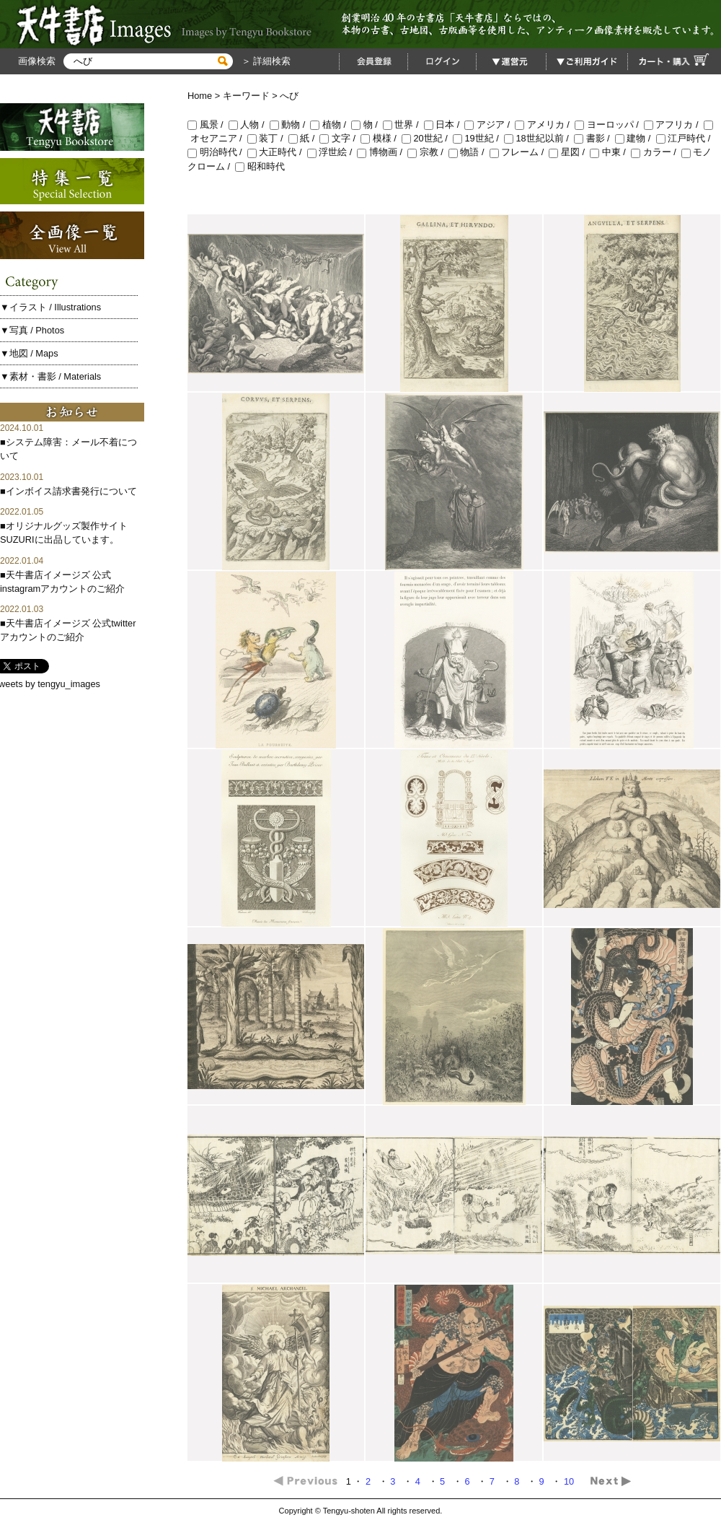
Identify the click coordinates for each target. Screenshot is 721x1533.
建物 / (635, 138)
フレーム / (519, 152)
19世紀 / (478, 138)
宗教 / (427, 152)
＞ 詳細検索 (265, 61)
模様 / (381, 138)
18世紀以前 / (539, 138)
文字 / (339, 138)
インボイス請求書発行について (71, 491)
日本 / (444, 124)
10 (570, 1481)
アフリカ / (674, 124)
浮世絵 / (332, 152)
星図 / (569, 152)
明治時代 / (217, 152)
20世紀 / (427, 138)
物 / (367, 124)
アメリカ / (545, 124)
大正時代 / (277, 152)
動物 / (290, 124)
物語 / (469, 152)
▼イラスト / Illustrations (50, 307)
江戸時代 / (684, 138)
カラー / (656, 152)
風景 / (208, 124)
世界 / (403, 124)
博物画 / (382, 152)
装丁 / (267, 138)
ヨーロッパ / (609, 124)
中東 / (610, 152)
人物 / (249, 124)
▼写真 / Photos (32, 330)
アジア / (489, 124)
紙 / (304, 138)
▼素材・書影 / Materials (50, 376)
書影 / (594, 138)
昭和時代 (260, 166)
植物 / (330, 124)
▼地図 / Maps (29, 353)
